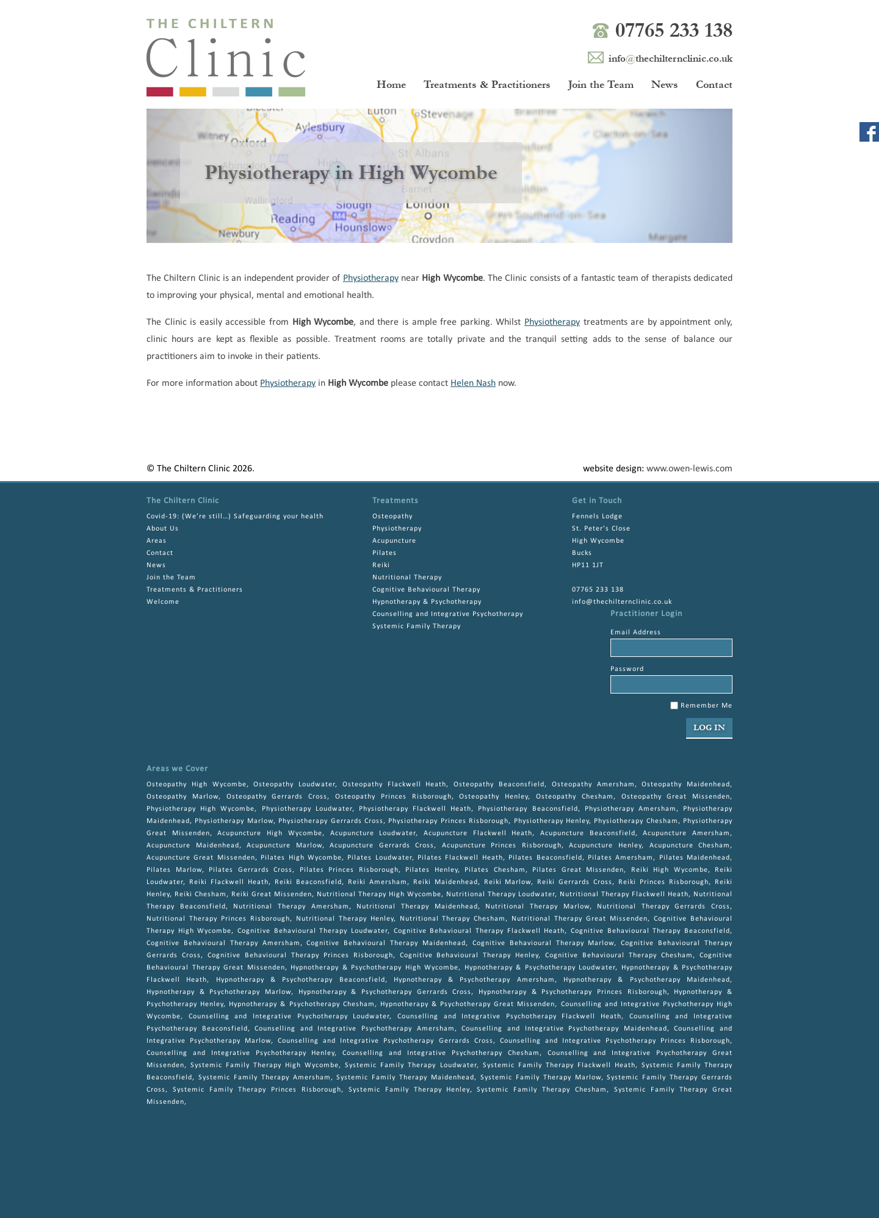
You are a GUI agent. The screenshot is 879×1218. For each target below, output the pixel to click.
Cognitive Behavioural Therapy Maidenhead (386, 943)
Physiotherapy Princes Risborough (448, 821)
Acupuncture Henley (605, 845)
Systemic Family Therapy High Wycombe (264, 1065)
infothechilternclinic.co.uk (671, 58)
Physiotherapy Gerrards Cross (330, 821)
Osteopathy (392, 516)
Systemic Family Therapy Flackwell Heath (559, 1065)
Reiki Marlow (508, 882)
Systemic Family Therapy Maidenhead (405, 1077)
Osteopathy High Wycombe (196, 784)
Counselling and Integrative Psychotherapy (447, 614)
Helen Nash (473, 383)
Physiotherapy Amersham (630, 809)
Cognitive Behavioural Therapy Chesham (619, 955)
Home (391, 84)
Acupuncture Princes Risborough (502, 845)
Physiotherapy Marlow (234, 821)
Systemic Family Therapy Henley (409, 1089)
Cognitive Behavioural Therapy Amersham (223, 943)
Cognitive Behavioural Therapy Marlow (543, 943)
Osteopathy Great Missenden (676, 796)
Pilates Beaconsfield (545, 857)
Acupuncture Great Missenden (200, 857)
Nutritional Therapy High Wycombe (379, 894)
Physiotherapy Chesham (636, 821)
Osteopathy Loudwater (294, 784)
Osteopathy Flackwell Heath (394, 784)
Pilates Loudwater (379, 857)
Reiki (381, 565)
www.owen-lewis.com (689, 469)
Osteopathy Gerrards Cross (277, 796)
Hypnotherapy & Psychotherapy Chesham (301, 1004)
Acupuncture (394, 541)
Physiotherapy (371, 278)
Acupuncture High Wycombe (269, 833)
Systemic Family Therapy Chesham (542, 1089)
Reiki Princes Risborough (663, 882)
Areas (156, 541)
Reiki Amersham (377, 882)
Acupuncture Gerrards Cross (382, 845)
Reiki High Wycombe (669, 870)
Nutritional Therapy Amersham (291, 906)
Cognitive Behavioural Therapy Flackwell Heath (479, 931)
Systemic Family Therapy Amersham (264, 1077)
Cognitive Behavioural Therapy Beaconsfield (650, 931)
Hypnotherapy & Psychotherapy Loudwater (540, 967)
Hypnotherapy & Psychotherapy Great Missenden (467, 1004)
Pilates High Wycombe (301, 857)
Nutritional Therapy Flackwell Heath (624, 894)
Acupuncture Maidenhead (192, 845)
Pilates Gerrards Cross (250, 870)
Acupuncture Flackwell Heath (478, 833)
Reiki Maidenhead (445, 882)
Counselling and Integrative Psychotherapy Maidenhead (564, 1028)
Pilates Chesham (495, 870)
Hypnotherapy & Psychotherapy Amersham (474, 980)
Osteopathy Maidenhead (686, 784)
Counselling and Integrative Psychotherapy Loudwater (289, 1016)
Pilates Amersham (620, 857)
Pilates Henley (431, 870)
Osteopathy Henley (493, 796)
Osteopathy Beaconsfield (499, 784)
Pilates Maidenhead (694, 857)
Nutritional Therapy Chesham (453, 919)
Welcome (162, 602)
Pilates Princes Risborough (349, 870)
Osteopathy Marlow (182, 796)
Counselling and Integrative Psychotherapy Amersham (354, 1028)
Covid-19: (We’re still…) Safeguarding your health (235, 516)
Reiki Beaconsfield (308, 882)
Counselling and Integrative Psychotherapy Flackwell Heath (509, 1016)
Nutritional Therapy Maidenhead (416, 906)
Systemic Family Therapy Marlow (540, 1077)
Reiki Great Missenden (271, 894)
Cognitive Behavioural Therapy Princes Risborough (300, 955)
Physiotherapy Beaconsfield (527, 809)
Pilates (384, 553)
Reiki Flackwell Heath (229, 882)
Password (627, 669)
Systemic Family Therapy (416, 626)
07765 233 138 (674, 30)
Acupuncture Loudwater (373, 833)
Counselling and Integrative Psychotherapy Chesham (440, 1053)
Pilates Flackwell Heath (460, 857)
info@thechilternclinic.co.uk (622, 602)
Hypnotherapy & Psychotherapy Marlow (218, 992)
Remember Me (701, 705)
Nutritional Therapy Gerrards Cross (663, 906)
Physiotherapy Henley (551, 821)
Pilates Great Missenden (578, 870)
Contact (714, 84)
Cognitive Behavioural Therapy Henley (469, 955)
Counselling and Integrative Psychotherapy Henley (240, 1053)
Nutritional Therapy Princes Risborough (218, 919)
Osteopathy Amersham (593, 784)
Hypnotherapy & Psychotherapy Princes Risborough (573, 992)
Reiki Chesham (200, 894)
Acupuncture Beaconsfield (587, 833)
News (664, 84)
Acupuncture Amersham (686, 833)
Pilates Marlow (174, 870)
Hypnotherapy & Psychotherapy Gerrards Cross (385, 992)
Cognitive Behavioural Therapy (426, 589)
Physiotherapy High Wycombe (200, 809)
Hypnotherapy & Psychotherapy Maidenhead (646, 980)
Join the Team (601, 84)
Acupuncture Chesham (690, 845)
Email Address (635, 632)
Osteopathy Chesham (574, 796)
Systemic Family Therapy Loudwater (410, 1065)
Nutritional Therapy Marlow (537, 906)
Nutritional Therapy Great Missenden (580, 919)
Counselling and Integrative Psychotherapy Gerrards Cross (385, 1041)
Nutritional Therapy (407, 577)
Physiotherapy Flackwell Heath (415, 809)
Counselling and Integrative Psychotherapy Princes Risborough (615, 1041)
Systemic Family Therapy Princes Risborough (257, 1089)
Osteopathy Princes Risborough (393, 796)
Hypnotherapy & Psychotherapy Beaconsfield (300, 980)
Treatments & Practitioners (487, 84)
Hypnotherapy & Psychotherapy (427, 602)
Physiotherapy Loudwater (307, 809)
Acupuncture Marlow (284, 845)
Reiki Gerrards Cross (574, 882)
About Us (162, 528)
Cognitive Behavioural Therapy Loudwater (312, 931)
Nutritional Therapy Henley (345, 919)
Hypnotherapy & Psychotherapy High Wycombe (374, 967)
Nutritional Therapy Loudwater (500, 894)
